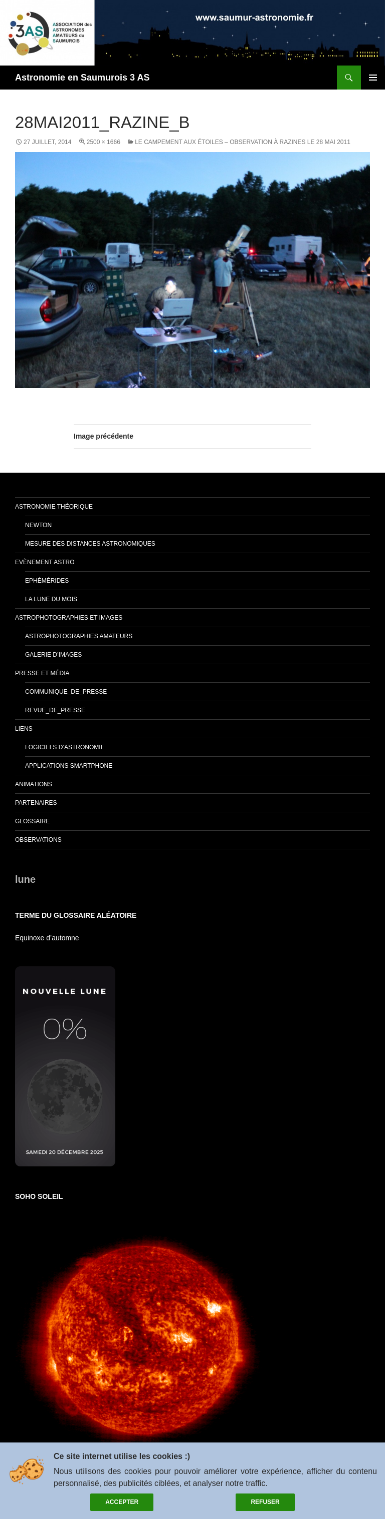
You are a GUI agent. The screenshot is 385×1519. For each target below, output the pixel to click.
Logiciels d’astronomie (65, 747)
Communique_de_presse (66, 691)
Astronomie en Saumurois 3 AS (82, 78)
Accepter (121, 1501)
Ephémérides (47, 580)
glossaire (32, 821)
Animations (33, 784)
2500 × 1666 (103, 142)
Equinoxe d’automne (47, 938)
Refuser (265, 1501)
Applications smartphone (68, 765)
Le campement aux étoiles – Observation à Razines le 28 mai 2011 (242, 142)
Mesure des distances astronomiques (90, 543)
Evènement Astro (44, 562)
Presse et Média (42, 673)
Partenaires (36, 802)
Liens (24, 728)
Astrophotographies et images (68, 617)
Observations (38, 839)
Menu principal (373, 78)
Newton (38, 525)
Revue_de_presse (55, 710)
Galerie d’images (53, 654)
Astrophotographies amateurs (78, 636)
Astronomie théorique (54, 506)
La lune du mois (51, 599)
